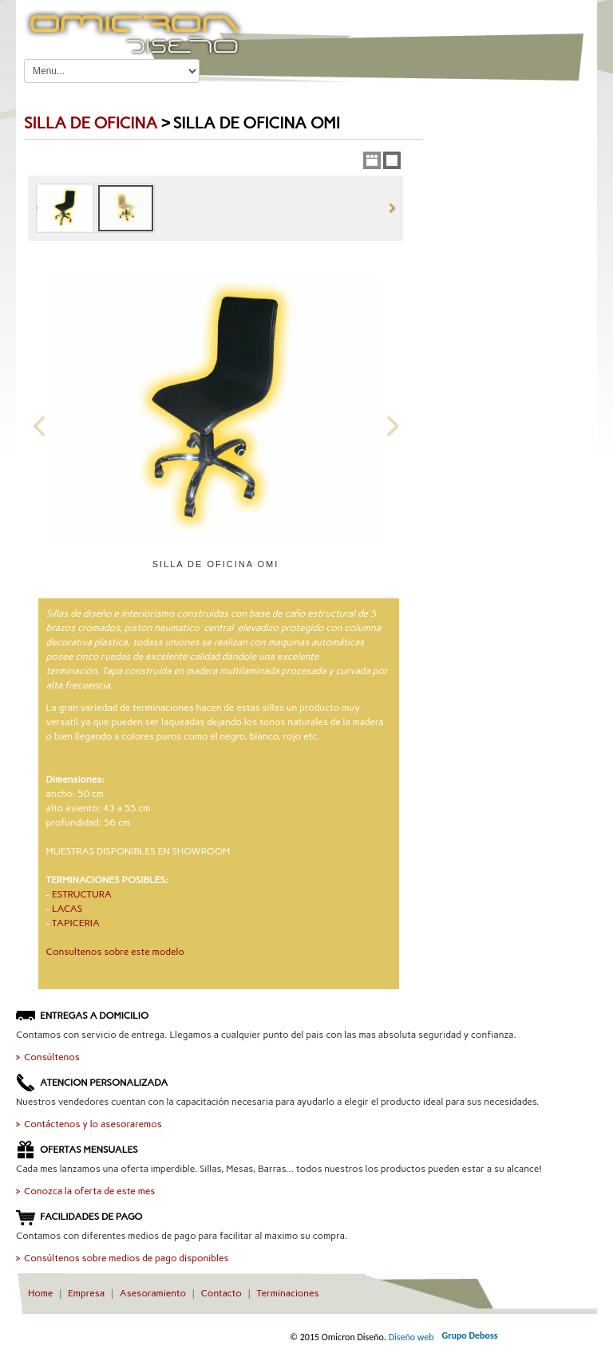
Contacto (221, 1293)
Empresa (86, 1293)
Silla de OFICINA (90, 122)
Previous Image (39, 425)
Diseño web (411, 1337)
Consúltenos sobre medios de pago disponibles (126, 1258)
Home (40, 1293)
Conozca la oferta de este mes (89, 1191)
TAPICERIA (76, 923)
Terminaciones (287, 1293)
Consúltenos (52, 1057)
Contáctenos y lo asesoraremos (93, 1124)
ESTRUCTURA (82, 894)
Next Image (392, 425)
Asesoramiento (153, 1293)
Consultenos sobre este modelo (115, 951)
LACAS (67, 908)
